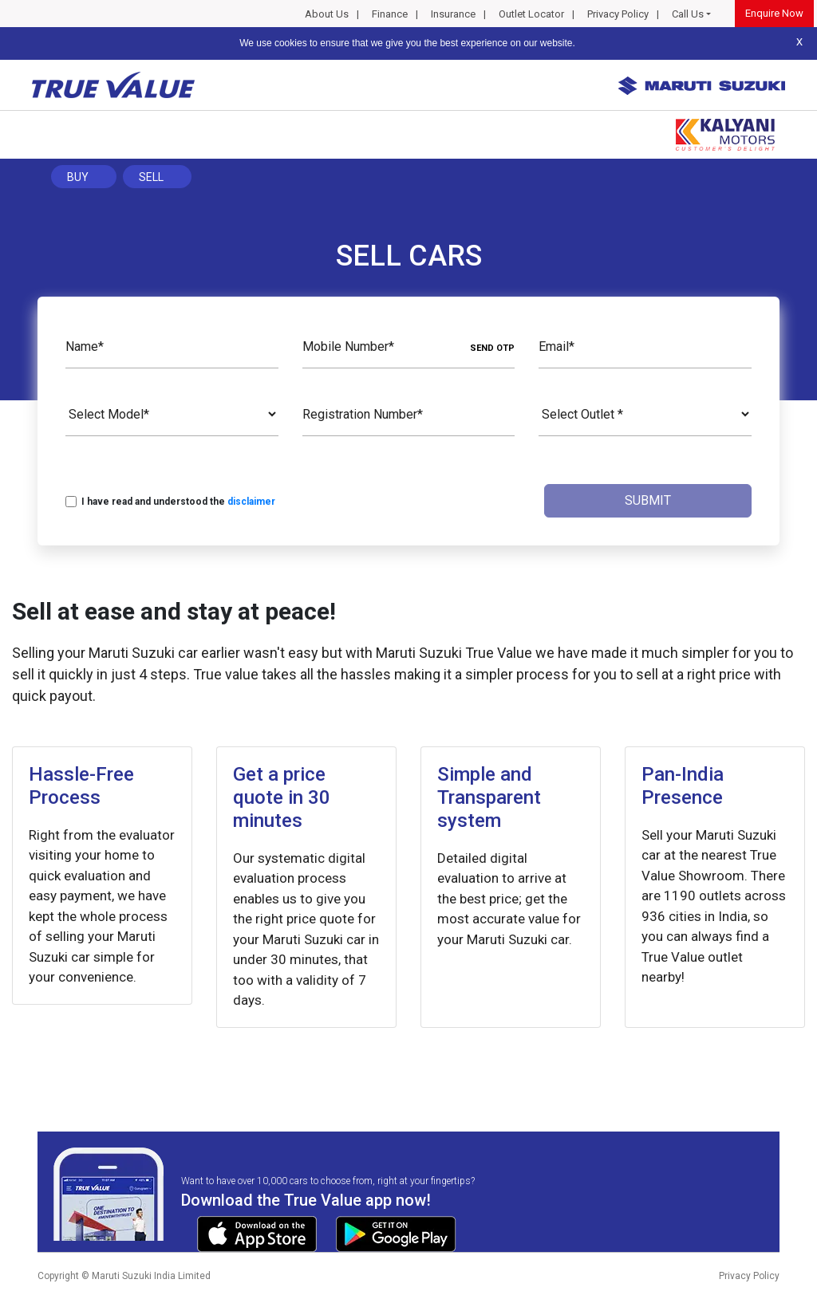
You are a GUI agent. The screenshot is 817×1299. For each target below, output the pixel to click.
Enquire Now (774, 13)
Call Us (688, 14)
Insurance (453, 14)
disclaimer (251, 501)
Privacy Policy (618, 14)
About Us (327, 14)
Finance (390, 14)
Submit (648, 500)
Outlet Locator (531, 14)
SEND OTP (492, 348)
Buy (78, 177)
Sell (151, 177)
